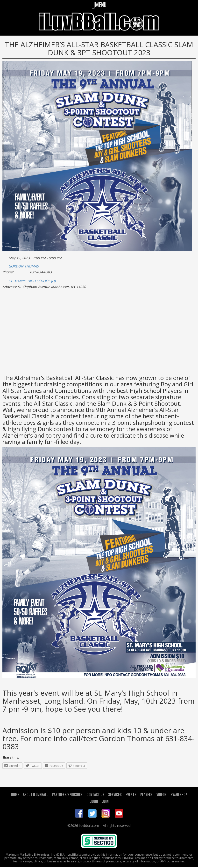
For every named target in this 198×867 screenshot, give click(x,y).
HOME (15, 794)
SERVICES (115, 794)
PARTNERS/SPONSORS (67, 794)
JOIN (105, 801)
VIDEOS (161, 794)
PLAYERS (146, 794)
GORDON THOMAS (23, 266)
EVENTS (131, 794)
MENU (99, 4)
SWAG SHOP (178, 794)
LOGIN (94, 801)
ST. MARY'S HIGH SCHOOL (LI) (32, 281)
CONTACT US (95, 794)
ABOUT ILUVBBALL (35, 794)
